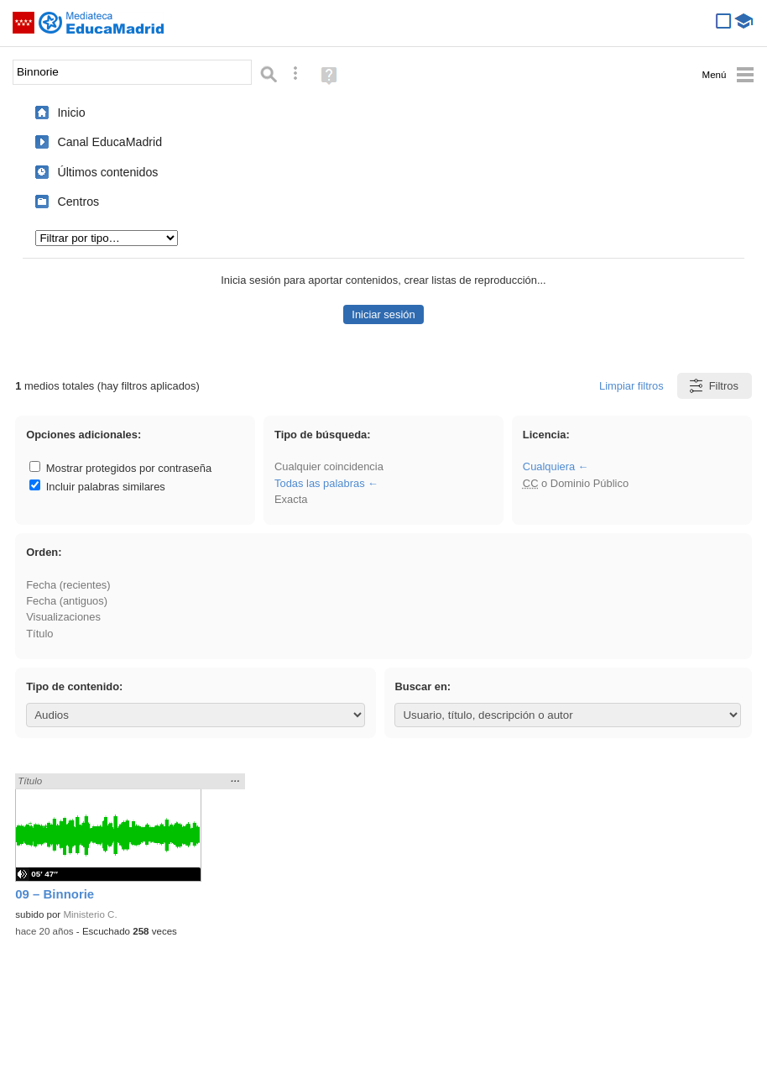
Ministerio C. (90, 914)
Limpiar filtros (631, 386)
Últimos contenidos (107, 172)
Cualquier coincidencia (329, 466)
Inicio (71, 112)
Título (39, 633)
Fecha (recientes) (68, 585)
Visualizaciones (63, 616)
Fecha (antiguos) (66, 601)
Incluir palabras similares (97, 486)
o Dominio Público (576, 483)
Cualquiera (549, 466)
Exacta (290, 499)
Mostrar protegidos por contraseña (120, 468)
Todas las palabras (319, 483)
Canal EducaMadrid (109, 142)
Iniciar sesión (383, 314)
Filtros (712, 386)
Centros (78, 201)
